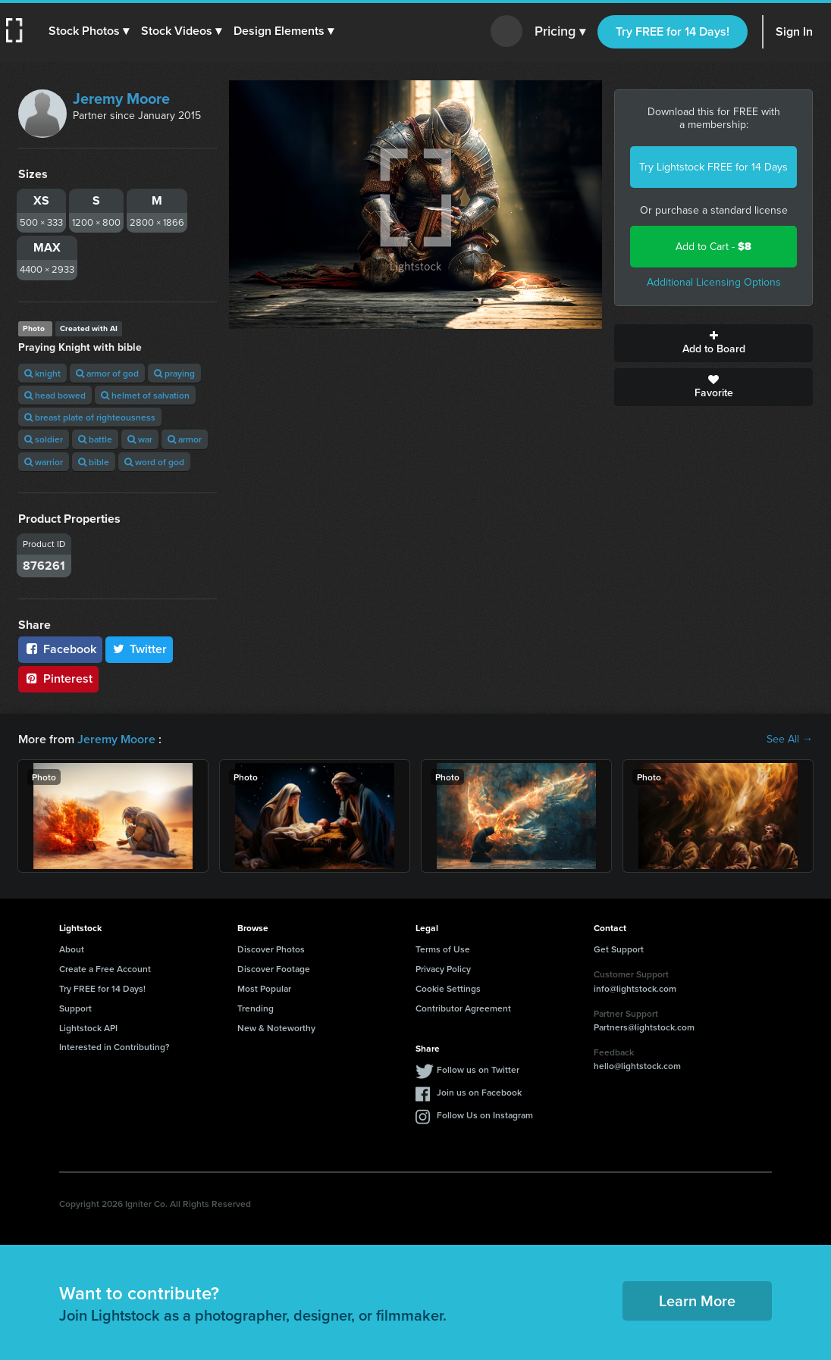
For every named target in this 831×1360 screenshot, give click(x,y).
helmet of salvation (145, 395)
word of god (154, 461)
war (139, 439)
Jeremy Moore (121, 98)
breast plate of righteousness (89, 417)
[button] (89, 31)
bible (93, 461)
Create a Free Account (105, 968)
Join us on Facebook (479, 1092)
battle (95, 439)
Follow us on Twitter (478, 1069)
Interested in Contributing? (114, 1046)
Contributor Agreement (463, 1008)
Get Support (619, 949)
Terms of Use (443, 949)
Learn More (697, 1301)
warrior (43, 461)
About (71, 949)
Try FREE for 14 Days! (672, 31)
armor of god (107, 373)
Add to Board (713, 343)
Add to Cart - (713, 247)
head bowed (55, 395)
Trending (255, 1008)
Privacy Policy (443, 968)
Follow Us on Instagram (485, 1114)
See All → (790, 739)
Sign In (794, 31)
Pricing (560, 31)
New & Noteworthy (276, 1027)
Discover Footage (273, 968)
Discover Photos (271, 949)
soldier (43, 439)
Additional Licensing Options (714, 282)
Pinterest (58, 678)
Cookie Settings (448, 988)
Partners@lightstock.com (644, 1027)
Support (75, 1008)
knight (42, 373)
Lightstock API (88, 1027)
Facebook (60, 649)
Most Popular (264, 988)
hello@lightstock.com (637, 1065)
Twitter (139, 649)
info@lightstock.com (635, 988)
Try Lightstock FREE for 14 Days (713, 167)
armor (185, 439)
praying (174, 373)
